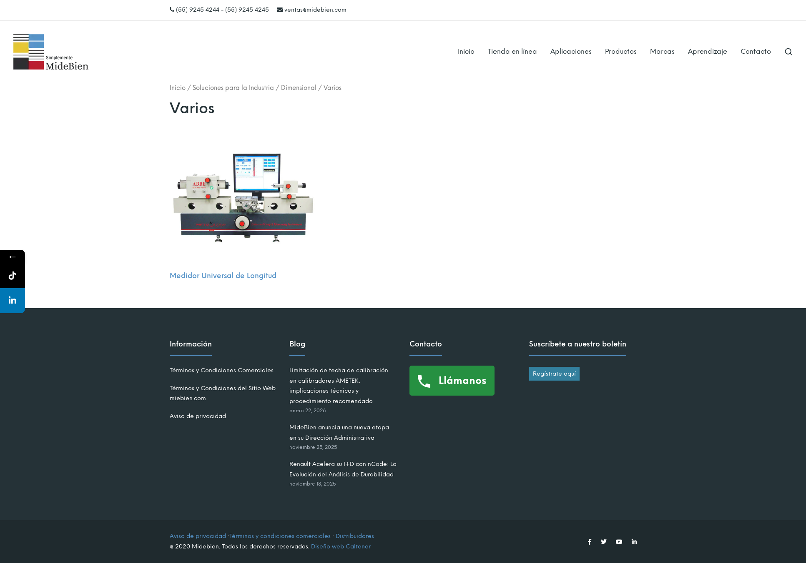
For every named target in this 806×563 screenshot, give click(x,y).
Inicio (466, 51)
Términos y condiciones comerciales (280, 536)
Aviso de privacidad (198, 416)
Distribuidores (355, 536)
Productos (621, 51)
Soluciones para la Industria (233, 88)
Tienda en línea (512, 51)
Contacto (756, 51)
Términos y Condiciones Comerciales (222, 370)
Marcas (662, 51)
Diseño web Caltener (341, 546)
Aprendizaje (707, 51)
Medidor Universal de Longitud (223, 276)
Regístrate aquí (554, 373)
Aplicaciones (571, 51)
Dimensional (298, 88)
